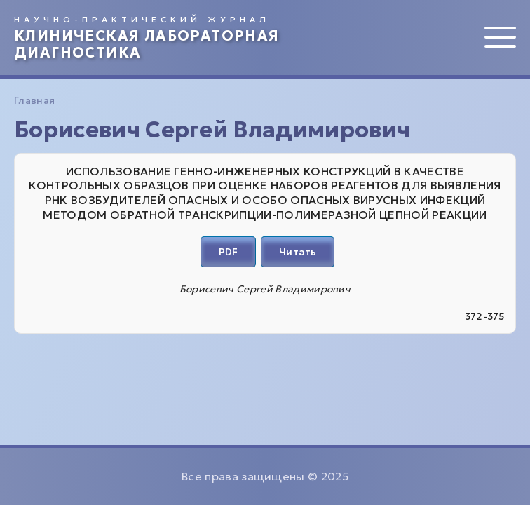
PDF (228, 251)
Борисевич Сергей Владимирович (265, 289)
